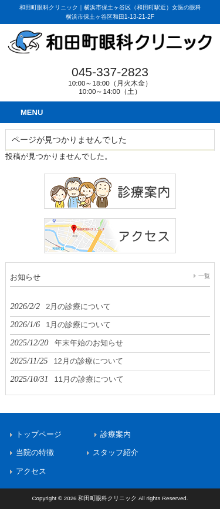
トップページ (39, 434)
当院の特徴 (35, 452)
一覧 (204, 276)
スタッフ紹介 (115, 452)
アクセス (31, 471)
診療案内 (115, 434)
